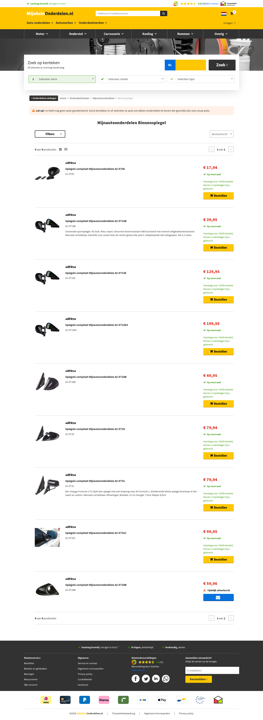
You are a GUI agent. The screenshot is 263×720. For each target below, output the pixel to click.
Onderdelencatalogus (43, 98)
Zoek (222, 65)
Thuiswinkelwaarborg (123, 713)
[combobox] (66, 79)
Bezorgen (29, 674)
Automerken (64, 23)
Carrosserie (112, 34)
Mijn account (30, 684)
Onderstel (76, 34)
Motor (40, 34)
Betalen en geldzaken (35, 668)
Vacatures (83, 684)
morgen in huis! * (100, 647)
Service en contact (87, 663)
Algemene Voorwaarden (157, 713)
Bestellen (29, 663)
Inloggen (228, 23)
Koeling (148, 34)
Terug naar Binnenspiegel (43, 132)
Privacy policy (85, 674)
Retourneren (31, 679)
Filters (98, 134)
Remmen (183, 34)
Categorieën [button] (39, 148)
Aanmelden (198, 679)
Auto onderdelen (38, 23)
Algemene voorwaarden (90, 668)
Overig (220, 34)
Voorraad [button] (38, 172)
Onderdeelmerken (91, 23)
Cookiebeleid (85, 679)
